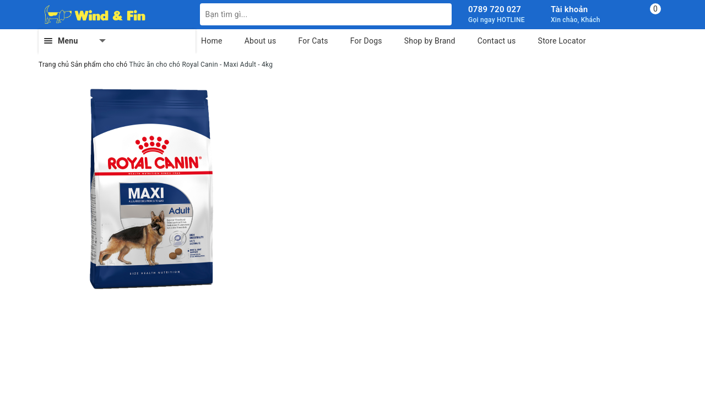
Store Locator (562, 40)
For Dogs (366, 40)
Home (212, 40)
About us (260, 40)
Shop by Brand (429, 40)
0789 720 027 (494, 9)
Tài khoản (569, 9)
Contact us (497, 40)
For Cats (313, 40)
